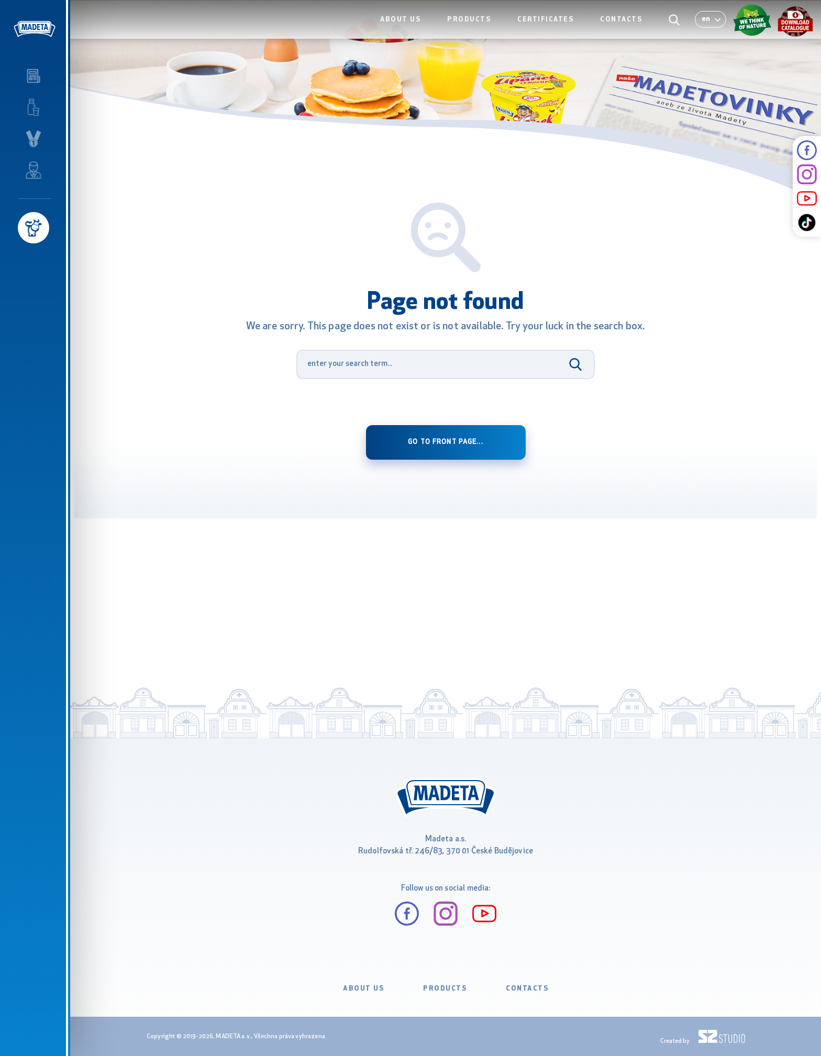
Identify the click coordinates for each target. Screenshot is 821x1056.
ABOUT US (411, 29)
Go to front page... (445, 442)
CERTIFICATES (551, 29)
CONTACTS (624, 29)
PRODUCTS (477, 29)
